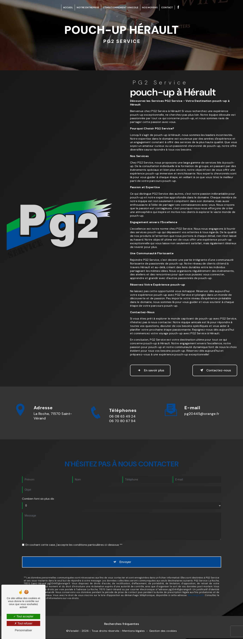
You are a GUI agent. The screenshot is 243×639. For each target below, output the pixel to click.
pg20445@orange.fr (201, 403)
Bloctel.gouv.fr (196, 585)
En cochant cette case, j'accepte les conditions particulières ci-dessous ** (74, 534)
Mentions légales (133, 632)
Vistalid (74, 632)
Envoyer (125, 552)
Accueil (68, 7)
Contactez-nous (213, 370)
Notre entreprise (88, 7)
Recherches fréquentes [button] (121, 625)
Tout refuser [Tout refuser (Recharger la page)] (23, 623)
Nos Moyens (150, 7)
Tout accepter (23, 616)
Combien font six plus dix (38, 488)
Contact (167, 7)
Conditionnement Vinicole (120, 7)
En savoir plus (152, 370)
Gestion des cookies (163, 632)
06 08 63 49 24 (122, 426)
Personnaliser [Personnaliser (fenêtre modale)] (23, 630)
